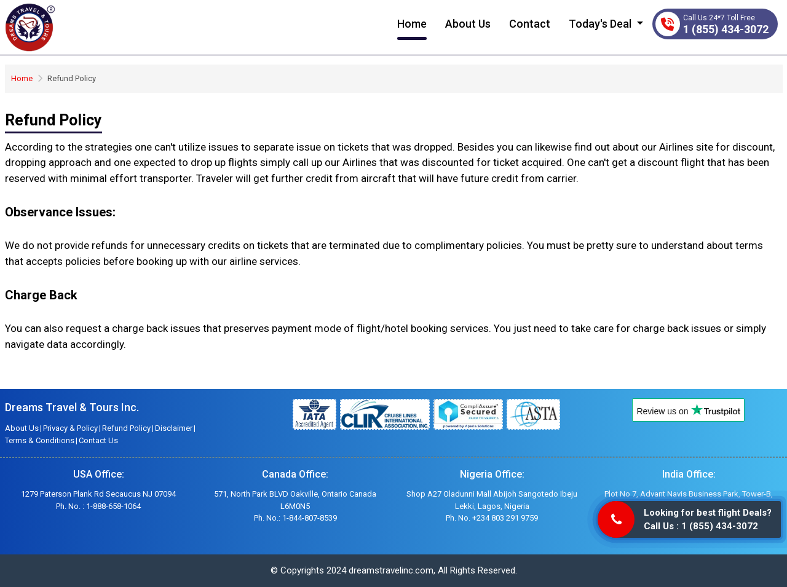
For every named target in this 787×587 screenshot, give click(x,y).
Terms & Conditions (39, 440)
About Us (468, 23)
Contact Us (98, 440)
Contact (529, 23)
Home (412, 23)
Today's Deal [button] (601, 23)
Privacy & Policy (70, 428)
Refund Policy (126, 428)
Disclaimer (173, 428)
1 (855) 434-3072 (726, 29)
